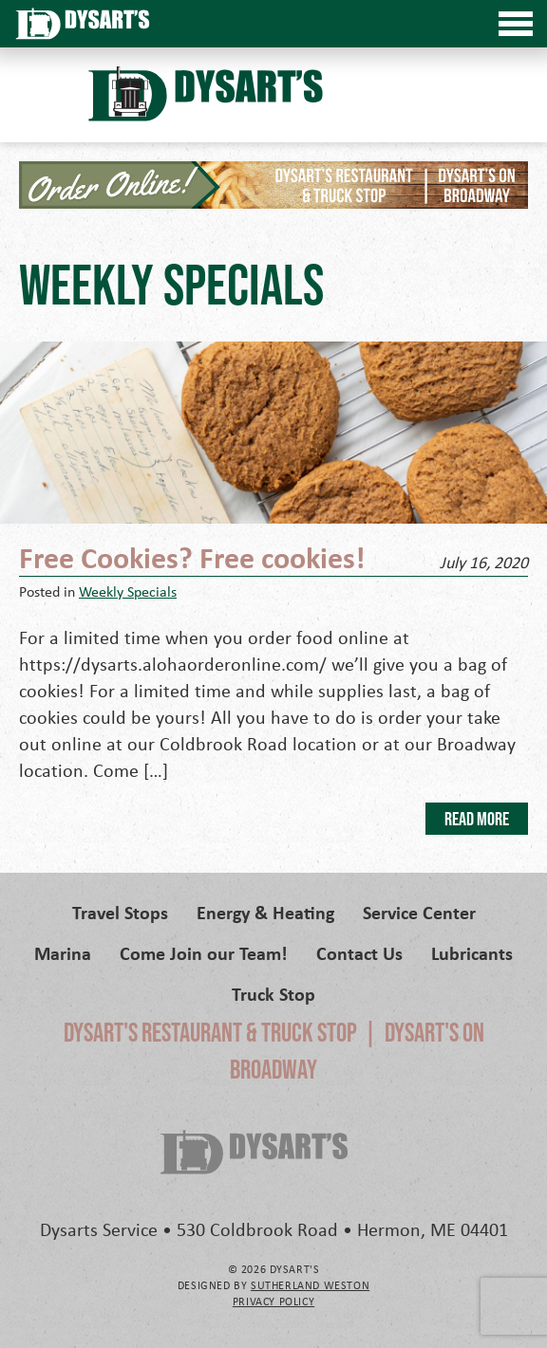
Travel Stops (120, 912)
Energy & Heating (265, 912)
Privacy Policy (273, 1301)
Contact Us (359, 953)
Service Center (419, 912)
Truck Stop (273, 993)
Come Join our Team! (204, 953)
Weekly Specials (128, 591)
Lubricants (472, 953)
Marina (62, 953)
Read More (476, 818)
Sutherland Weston (310, 1285)
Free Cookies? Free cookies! (192, 557)
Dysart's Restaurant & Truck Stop (210, 1032)
